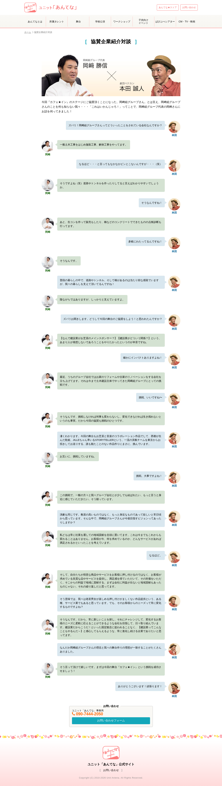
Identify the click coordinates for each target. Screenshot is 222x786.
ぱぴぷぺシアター (165, 21)
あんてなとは (35, 21)
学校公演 (100, 21)
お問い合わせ (189, 7)
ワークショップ (121, 21)
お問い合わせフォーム (111, 720)
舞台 (78, 21)
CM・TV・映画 (187, 21)
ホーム (28, 32)
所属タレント (56, 21)
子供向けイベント (143, 21)
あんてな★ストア (168, 7)
